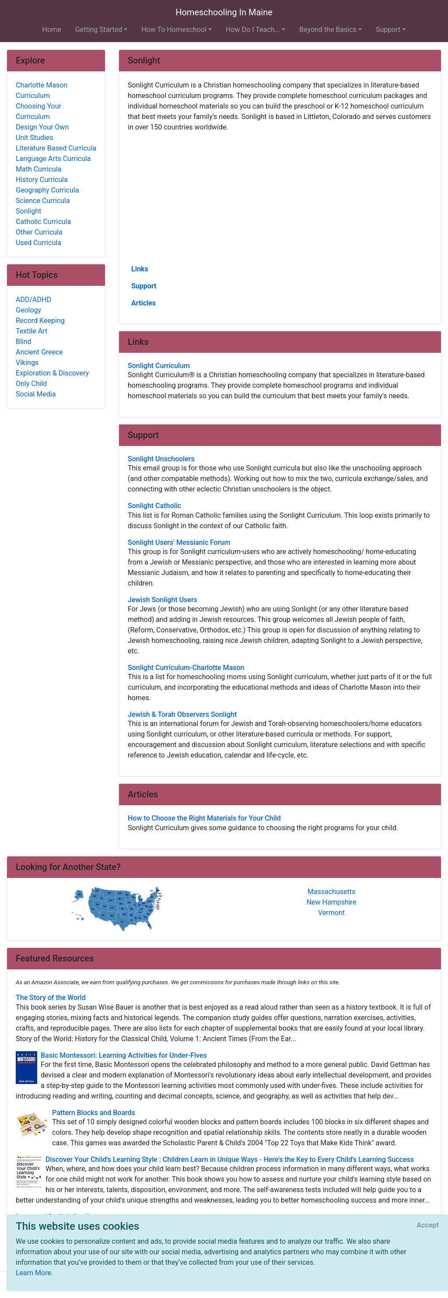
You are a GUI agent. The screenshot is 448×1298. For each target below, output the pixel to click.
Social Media (36, 394)
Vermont (331, 913)
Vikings (27, 362)
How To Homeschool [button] (173, 29)
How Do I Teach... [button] (253, 29)
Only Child (31, 383)
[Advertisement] (280, 197)
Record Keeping (40, 320)
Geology (28, 310)
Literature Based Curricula (56, 148)
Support (144, 286)
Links (139, 269)
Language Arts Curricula (53, 158)
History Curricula (42, 179)
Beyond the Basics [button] (328, 29)
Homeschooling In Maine (224, 12)
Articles (143, 303)
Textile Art (31, 331)
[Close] (428, 1225)
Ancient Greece (39, 352)
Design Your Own (42, 127)
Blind (24, 341)
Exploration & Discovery (52, 373)
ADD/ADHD (33, 299)
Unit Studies (34, 137)
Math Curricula (38, 169)
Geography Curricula (47, 190)
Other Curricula (39, 232)
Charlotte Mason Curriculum (41, 90)
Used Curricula (38, 243)
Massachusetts (331, 892)
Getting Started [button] (98, 29)
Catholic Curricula (43, 222)
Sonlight (28, 211)
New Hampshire (332, 902)
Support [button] (388, 29)
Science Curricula (43, 200)
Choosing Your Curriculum (38, 111)
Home (51, 29)
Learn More (33, 1273)
